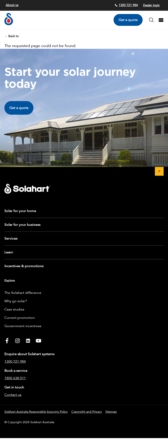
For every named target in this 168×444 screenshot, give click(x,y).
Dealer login (151, 5)
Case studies (14, 309)
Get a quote (128, 20)
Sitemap (111, 412)
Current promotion (19, 317)
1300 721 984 (126, 5)
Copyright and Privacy (86, 412)
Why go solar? (15, 301)
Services (11, 238)
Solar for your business (22, 224)
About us (12, 5)
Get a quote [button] (18, 107)
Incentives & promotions (24, 266)
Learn (8, 252)
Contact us (12, 394)
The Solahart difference (22, 292)
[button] (159, 171)
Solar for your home (20, 211)
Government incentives (22, 326)
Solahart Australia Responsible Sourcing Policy (36, 412)
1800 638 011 (15, 378)
